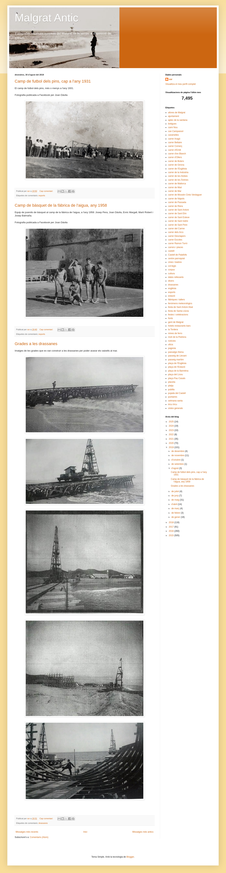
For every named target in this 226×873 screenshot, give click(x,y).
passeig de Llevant (177, 355)
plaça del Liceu (175, 374)
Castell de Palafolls (177, 254)
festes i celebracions (178, 314)
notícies (172, 341)
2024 (171, 426)
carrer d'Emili (174, 150)
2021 (171, 439)
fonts (170, 318)
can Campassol (175, 131)
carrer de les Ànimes (178, 180)
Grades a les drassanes (36, 343)
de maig (175, 500)
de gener (176, 517)
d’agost (175, 468)
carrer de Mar (174, 191)
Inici (85, 832)
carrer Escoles (175, 239)
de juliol (175, 491)
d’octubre (176, 460)
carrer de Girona (176, 165)
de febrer (176, 513)
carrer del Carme (176, 228)
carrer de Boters (176, 161)
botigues (172, 123)
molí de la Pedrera (177, 337)
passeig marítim (176, 359)
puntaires (172, 397)
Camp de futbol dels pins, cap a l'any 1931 (53, 81)
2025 (171, 421)
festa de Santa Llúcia (178, 311)
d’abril (174, 504)
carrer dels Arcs (175, 232)
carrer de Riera (175, 206)
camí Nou (172, 127)
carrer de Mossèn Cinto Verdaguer (185, 194)
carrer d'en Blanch (177, 153)
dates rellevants (176, 277)
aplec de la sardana (177, 120)
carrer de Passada (177, 202)
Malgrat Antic (46, 18)
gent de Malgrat (175, 322)
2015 (171, 535)
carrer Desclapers (177, 236)
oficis (170, 344)
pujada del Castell (177, 393)
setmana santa (175, 400)
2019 (171, 447)
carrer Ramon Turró (177, 243)
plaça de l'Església (177, 363)
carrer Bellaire (175, 142)
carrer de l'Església (177, 168)
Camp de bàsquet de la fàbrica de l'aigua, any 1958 (61, 205)
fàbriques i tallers (176, 299)
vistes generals (175, 408)
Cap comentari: (46, 191)
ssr (170, 79)
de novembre (178, 455)
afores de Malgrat (176, 112)
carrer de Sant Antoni (178, 210)
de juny (175, 495)
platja (170, 385)
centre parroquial (176, 258)
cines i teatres (175, 262)
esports (42, 195)
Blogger (130, 857)
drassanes (43, 823)
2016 (171, 531)
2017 (171, 527)
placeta (171, 382)
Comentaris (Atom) (39, 837)
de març (175, 508)
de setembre (177, 464)
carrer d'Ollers (175, 157)
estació (171, 296)
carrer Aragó (174, 138)
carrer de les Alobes (178, 176)
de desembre (178, 451)
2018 (171, 522)
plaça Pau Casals (176, 378)
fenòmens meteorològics (180, 303)
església (172, 288)
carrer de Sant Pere (177, 225)
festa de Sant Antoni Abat (180, 307)
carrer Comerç (175, 146)
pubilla (171, 389)
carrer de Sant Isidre (178, 221)
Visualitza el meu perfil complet (180, 84)
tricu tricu (172, 404)
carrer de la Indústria (178, 172)
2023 (171, 430)
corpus (171, 269)
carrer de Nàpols (176, 198)
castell (171, 251)
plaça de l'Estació (176, 367)
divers (171, 281)
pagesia (172, 348)
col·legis (172, 266)
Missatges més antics (142, 832)
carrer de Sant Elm (177, 213)
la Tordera (173, 329)
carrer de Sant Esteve (178, 217)
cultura (171, 273)
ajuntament (173, 116)
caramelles (173, 135)
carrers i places (175, 247)
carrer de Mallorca (177, 183)
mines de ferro (175, 333)
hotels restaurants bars (179, 326)
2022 (171, 434)
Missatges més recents (27, 832)
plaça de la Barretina (178, 371)
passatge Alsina (176, 352)
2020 (171, 443)
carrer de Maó (175, 187)
